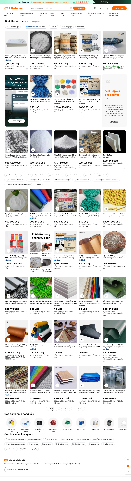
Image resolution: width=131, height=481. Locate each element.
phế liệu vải (89, 175)
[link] (128, 460)
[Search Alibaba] (49, 8)
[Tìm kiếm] (79, 8)
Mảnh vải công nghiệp (62, 180)
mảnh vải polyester (56, 175)
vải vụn (46, 180)
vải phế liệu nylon (61, 444)
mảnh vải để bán (34, 439)
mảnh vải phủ (108, 444)
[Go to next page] (83, 409)
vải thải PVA (94, 444)
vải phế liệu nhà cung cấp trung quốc (106, 180)
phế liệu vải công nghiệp (28, 449)
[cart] (101, 8)
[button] (71, 8)
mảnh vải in (46, 444)
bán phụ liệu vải (33, 180)
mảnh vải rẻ (40, 175)
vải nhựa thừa (11, 175)
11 (78, 408)
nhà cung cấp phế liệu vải (14, 180)
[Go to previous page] (48, 409)
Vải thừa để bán (67, 439)
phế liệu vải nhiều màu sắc (15, 439)
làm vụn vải (33, 444)
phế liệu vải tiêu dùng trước (102, 439)
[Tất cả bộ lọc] (13, 27)
